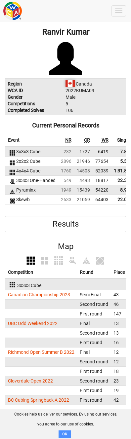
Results (66, 224)
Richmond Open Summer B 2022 (41, 352)
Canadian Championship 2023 (39, 294)
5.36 (124, 161)
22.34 (123, 180)
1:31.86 (121, 170)
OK (64, 434)
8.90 (124, 190)
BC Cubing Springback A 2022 (38, 400)
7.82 (124, 151)
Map (65, 246)
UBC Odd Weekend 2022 (33, 323)
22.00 (123, 199)
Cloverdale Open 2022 (30, 381)
